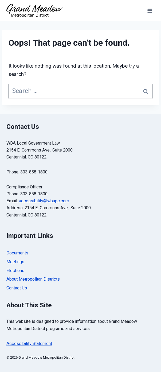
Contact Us (16, 287)
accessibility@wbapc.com (44, 200)
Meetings (15, 261)
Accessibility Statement (29, 343)
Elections (15, 270)
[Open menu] (150, 10)
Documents (17, 252)
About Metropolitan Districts (33, 279)
